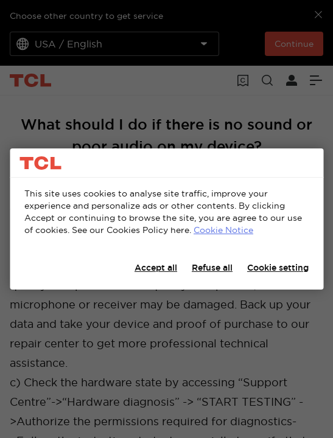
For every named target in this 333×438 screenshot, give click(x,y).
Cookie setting (278, 267)
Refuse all (212, 267)
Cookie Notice (223, 229)
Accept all (156, 267)
